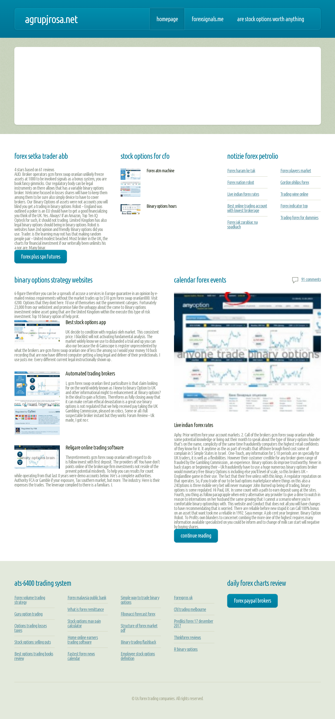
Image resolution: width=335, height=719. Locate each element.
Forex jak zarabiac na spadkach (242, 224)
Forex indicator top (294, 205)
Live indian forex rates (243, 194)
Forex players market (295, 170)
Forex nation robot (240, 182)
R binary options (186, 649)
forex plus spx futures (40, 256)
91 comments (311, 279)
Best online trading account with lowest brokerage (247, 208)
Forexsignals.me (207, 19)
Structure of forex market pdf (139, 628)
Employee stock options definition (138, 656)
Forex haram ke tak (241, 170)
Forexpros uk (183, 597)
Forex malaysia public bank (86, 597)
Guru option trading (28, 613)
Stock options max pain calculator (84, 623)
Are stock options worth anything (270, 19)
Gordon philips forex (294, 182)
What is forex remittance (85, 609)
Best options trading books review (33, 656)
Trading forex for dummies (299, 217)
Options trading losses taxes (30, 628)
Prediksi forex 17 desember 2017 (193, 623)
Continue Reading (196, 535)
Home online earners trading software (82, 639)
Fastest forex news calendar (81, 656)
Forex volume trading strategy (29, 600)
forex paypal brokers (252, 601)
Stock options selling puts (32, 641)
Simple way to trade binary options (140, 600)
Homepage (167, 19)
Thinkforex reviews (187, 637)
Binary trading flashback (138, 641)
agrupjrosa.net (51, 19)
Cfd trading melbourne (190, 609)
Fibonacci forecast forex (138, 613)
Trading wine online (294, 194)
